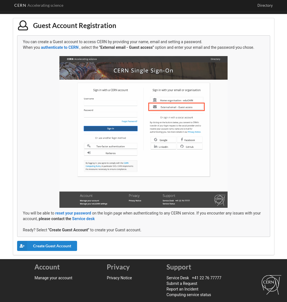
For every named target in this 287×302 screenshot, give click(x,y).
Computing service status (188, 294)
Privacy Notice (119, 278)
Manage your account (53, 278)
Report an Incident (182, 289)
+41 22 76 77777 (206, 278)
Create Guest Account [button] (44, 246)
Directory (264, 5)
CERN (38, 5)
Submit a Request (181, 283)
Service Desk (177, 278)
